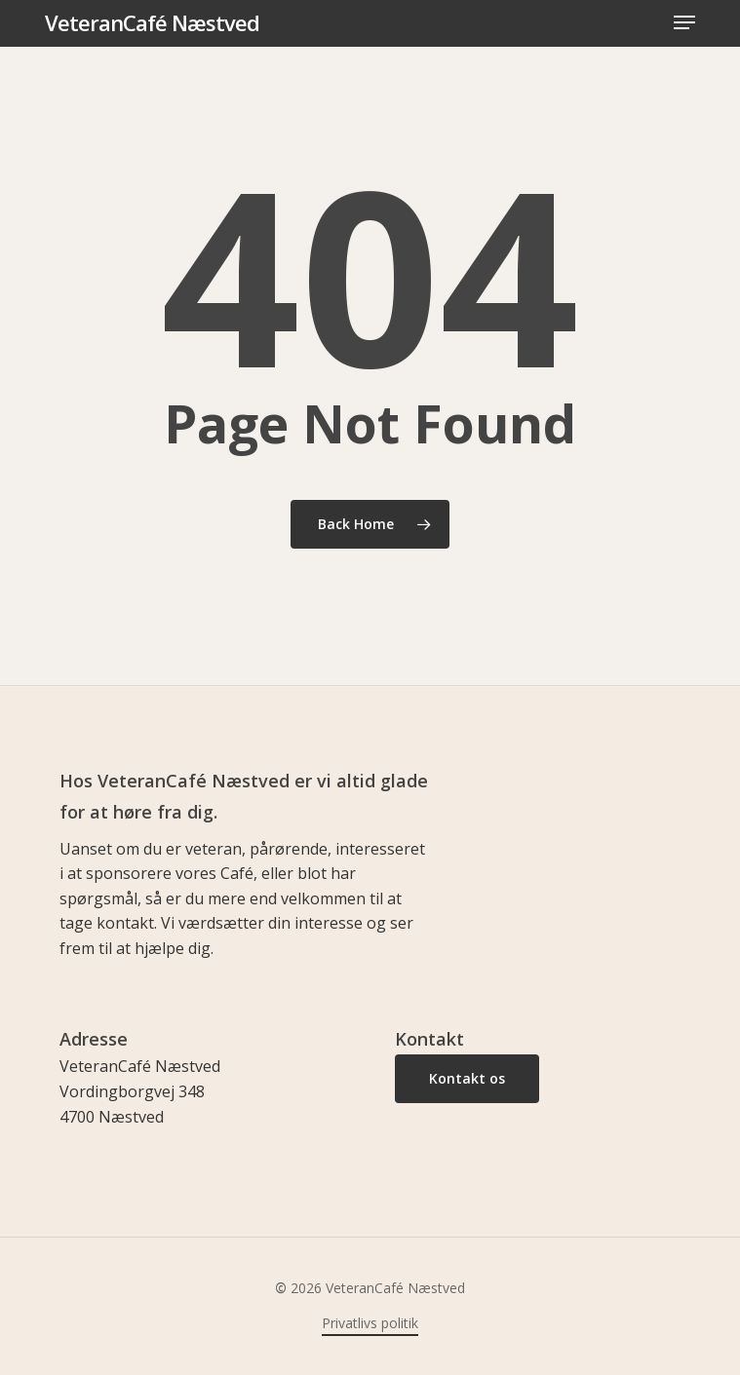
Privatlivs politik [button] (370, 1323)
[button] (684, 22)
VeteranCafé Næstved (152, 22)
